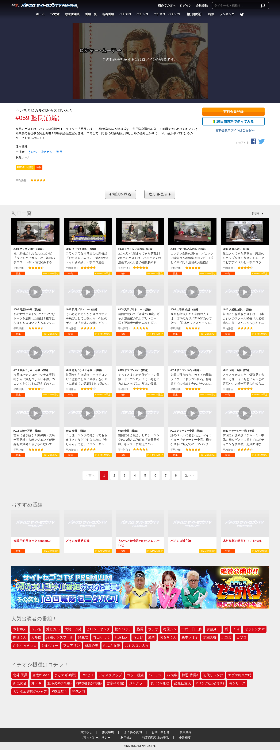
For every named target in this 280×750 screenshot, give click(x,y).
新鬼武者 (20, 683)
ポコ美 (226, 637)
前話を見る (120, 194)
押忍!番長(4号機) (89, 683)
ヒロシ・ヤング (98, 629)
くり (236, 629)
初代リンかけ (213, 675)
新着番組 (108, 14)
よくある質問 (133, 732)
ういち (32, 152)
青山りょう (101, 637)
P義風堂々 (59, 691)
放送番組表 (72, 14)
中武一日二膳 (191, 629)
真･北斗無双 (160, 683)
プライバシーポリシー (95, 737)
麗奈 (151, 637)
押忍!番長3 (190, 675)
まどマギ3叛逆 (65, 675)
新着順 (255, 213)
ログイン (186, 5)
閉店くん (20, 637)
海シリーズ (237, 683)
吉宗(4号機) (115, 683)
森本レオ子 (189, 637)
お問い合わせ (160, 732)
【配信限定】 (194, 14)
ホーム (40, 14)
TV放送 (55, 14)
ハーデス (155, 675)
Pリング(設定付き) (210, 683)
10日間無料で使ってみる (233, 122)
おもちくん (168, 637)
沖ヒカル (47, 152)
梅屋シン (170, 629)
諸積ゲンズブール (59, 637)
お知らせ (86, 732)
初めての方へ (167, 5)
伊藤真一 (213, 629)
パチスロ (125, 14)
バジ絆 (172, 675)
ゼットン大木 (255, 629)
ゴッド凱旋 (135, 675)
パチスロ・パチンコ (166, 14)
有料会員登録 (233, 111)
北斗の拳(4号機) (59, 683)
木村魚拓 (20, 629)
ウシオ (153, 629)
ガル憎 (36, 637)
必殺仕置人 (182, 683)
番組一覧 (91, 14)
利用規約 (126, 737)
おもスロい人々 (137, 645)
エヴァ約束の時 (240, 675)
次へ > (189, 475)
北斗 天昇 (20, 675)
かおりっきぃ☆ (25, 645)
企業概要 (185, 737)
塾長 (59, 152)
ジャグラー (137, 683)
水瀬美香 (209, 637)
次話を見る (160, 194)
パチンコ (142, 14)
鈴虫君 (83, 637)
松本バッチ (123, 629)
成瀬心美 (91, 645)
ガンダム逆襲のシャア (30, 691)
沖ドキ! (36, 683)
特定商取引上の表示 (155, 737)
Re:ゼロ (87, 675)
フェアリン (71, 645)
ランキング (226, 14)
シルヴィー (49, 645)
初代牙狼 (79, 691)
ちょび (138, 637)
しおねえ (121, 637)
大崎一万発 (73, 629)
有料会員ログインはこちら (233, 130)
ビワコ (241, 637)
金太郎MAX (41, 675)
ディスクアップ (110, 675)
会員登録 (202, 5)
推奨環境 (108, 732)
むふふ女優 (111, 645)
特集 (211, 14)
